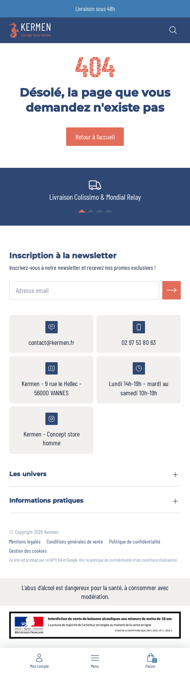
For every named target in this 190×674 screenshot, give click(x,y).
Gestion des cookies (28, 551)
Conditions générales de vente (75, 542)
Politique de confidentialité (134, 542)
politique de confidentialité (111, 559)
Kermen (51, 531)
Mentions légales (24, 542)
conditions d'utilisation (159, 559)
